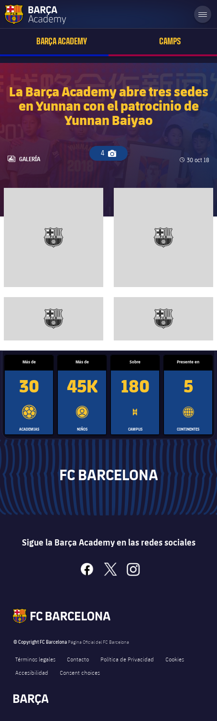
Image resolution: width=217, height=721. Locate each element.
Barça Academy (61, 41)
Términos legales (35, 659)
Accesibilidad (31, 672)
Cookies (174, 659)
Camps (170, 41)
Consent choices (80, 672)
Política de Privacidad (127, 659)
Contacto (78, 659)
